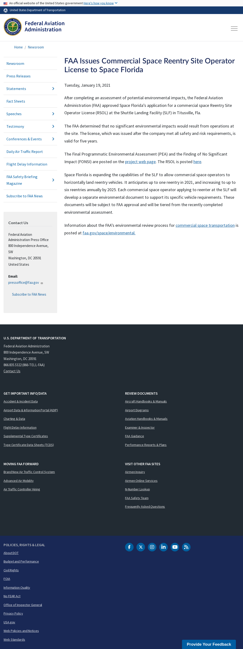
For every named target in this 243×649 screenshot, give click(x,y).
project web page (140, 161)
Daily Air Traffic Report (24, 151)
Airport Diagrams (137, 410)
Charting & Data (14, 419)
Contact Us (12, 371)
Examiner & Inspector (140, 427)
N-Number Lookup (137, 489)
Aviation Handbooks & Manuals (146, 419)
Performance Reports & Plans (146, 445)
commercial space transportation (205, 225)
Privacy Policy (13, 613)
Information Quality (17, 587)
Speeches (30, 113)
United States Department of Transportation (37, 10)
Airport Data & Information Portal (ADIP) (31, 410)
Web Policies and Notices (21, 631)
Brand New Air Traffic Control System (29, 472)
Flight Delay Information (26, 164)
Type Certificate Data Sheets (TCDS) (29, 445)
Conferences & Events (30, 139)
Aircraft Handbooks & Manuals (146, 401)
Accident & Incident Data (21, 401)
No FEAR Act (12, 596)
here (197, 161)
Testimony (30, 126)
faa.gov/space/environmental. (109, 233)
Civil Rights (11, 570)
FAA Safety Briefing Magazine (30, 180)
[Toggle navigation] (234, 28)
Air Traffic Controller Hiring (22, 489)
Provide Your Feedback (209, 644)
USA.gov (9, 622)
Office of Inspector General (23, 605)
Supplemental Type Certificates (26, 436)
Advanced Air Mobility (19, 480)
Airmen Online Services (141, 480)
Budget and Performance (21, 561)
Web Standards (14, 639)
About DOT (11, 553)
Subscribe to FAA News (24, 196)
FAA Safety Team (137, 498)
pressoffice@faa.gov (25, 282)
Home (18, 47)
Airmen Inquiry (135, 472)
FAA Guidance (134, 436)
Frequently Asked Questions (145, 506)
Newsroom (36, 47)
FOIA (7, 579)
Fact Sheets (15, 101)
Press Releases (18, 76)
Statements (30, 88)
